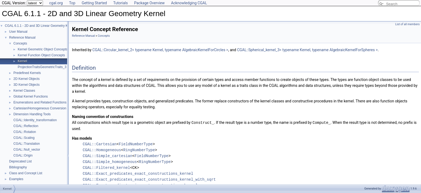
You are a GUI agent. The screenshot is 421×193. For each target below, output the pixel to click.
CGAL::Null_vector (26, 149)
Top (72, 3)
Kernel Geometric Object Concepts (42, 49)
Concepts (20, 43)
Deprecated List (20, 161)
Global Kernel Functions (30, 96)
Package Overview (149, 3)
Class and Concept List (25, 173)
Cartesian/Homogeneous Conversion (39, 108)
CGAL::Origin (22, 155)
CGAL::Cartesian (100, 143)
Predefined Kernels (27, 73)
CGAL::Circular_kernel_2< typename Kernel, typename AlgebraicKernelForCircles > (160, 50)
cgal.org (56, 3)
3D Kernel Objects (26, 85)
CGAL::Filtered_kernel (106, 167)
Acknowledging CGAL (189, 3)
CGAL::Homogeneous (102, 149)
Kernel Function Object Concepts (41, 55)
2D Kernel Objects (26, 79)
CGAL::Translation (26, 144)
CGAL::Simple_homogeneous (110, 161)
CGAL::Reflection (25, 126)
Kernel (22, 61)
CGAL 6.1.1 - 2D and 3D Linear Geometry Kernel (40, 26)
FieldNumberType (136, 143)
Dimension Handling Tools (32, 114)
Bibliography (18, 167)
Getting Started (94, 3)
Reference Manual (22, 37)
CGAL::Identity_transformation (35, 120)
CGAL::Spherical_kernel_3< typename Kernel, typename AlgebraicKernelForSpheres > (307, 50)
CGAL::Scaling (24, 138)
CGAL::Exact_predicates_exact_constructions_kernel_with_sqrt (149, 179)
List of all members (407, 24)
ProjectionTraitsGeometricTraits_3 (42, 67)
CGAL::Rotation (24, 132)
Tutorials (120, 3)
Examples (16, 179)
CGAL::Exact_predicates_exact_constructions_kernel (138, 173)
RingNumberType (139, 149)
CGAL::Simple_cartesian (107, 155)
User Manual (18, 32)
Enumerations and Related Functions (39, 102)
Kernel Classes (24, 90)
